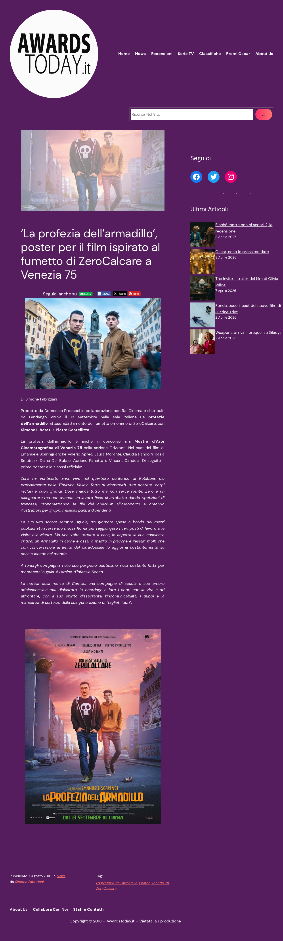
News (61, 876)
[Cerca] (263, 114)
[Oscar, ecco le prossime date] (202, 262)
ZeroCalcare (106, 888)
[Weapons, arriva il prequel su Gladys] (202, 342)
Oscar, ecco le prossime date (242, 251)
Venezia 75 (160, 883)
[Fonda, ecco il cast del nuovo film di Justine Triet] (202, 315)
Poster (144, 883)
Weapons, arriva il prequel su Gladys (248, 332)
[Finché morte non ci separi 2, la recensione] (202, 235)
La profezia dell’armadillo (117, 883)
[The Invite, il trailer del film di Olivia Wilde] (202, 289)
